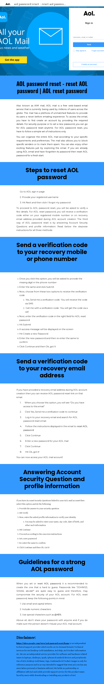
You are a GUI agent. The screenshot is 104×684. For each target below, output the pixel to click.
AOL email (28, 151)
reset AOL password (49, 583)
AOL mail (53, 137)
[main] (52, 87)
